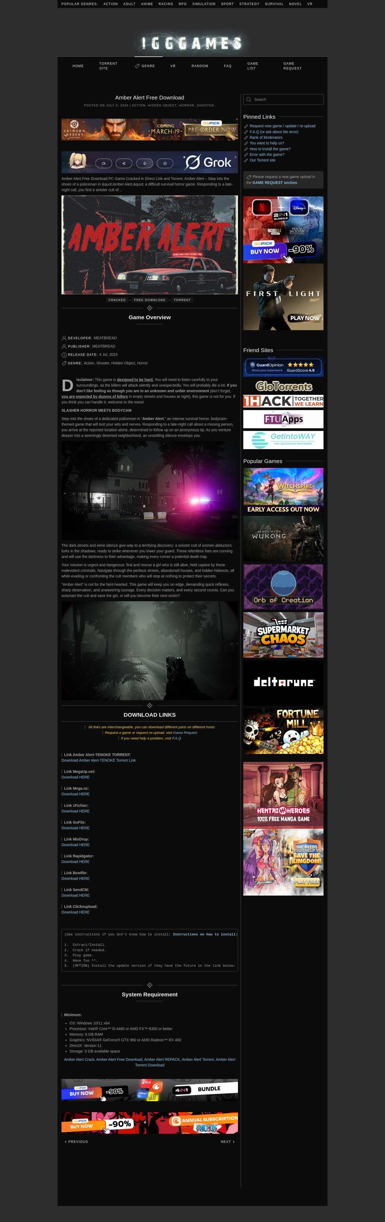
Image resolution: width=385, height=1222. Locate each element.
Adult (130, 4)
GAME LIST (253, 66)
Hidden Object (162, 105)
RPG (183, 4)
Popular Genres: (79, 4)
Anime (147, 4)
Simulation (203, 4)
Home (78, 66)
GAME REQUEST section (274, 182)
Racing (166, 4)
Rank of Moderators (266, 137)
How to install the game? (270, 149)
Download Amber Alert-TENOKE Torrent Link (98, 760)
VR (310, 4)
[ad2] (281, 795)
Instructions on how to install (204, 934)
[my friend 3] (283, 401)
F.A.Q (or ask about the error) (274, 132)
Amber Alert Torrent (198, 1059)
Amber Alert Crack (79, 1059)
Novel (295, 4)
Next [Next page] (228, 1142)
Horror (186, 105)
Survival (274, 4)
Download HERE (75, 777)
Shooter (205, 105)
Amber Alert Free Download (119, 1059)
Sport (227, 4)
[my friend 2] (283, 385)
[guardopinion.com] (283, 366)
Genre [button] (148, 66)
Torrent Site (108, 66)
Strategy (249, 4)
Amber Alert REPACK (162, 1059)
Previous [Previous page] (76, 1142)
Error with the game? (267, 154)
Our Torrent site (262, 160)
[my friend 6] (283, 419)
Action (110, 4)
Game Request (185, 733)
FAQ (228, 66)
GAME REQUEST (293, 66)
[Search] (283, 99)
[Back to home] (192, 32)
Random (200, 66)
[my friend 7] (283, 440)
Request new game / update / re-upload (282, 126)
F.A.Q (176, 738)
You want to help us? (267, 143)
